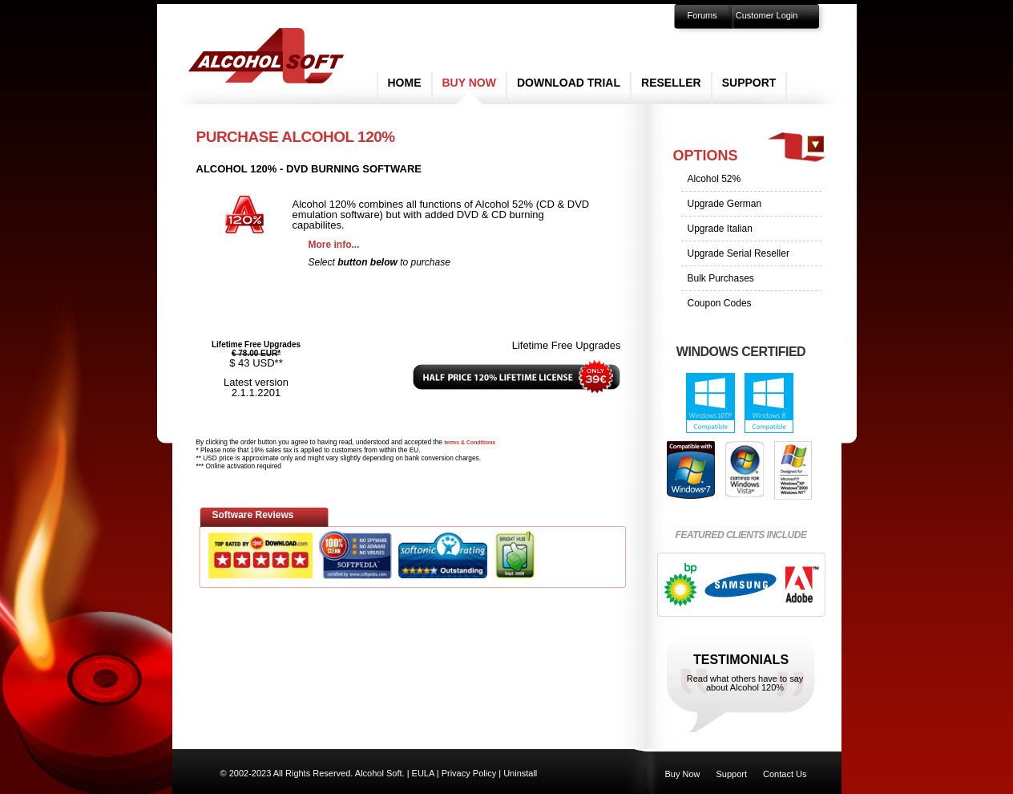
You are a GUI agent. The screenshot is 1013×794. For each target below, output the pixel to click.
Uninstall (520, 773)
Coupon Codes (720, 303)
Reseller (671, 82)
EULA (423, 773)
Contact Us (784, 774)
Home (405, 82)
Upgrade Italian (720, 228)
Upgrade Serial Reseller (738, 253)
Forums (702, 15)
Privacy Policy (469, 773)
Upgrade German (725, 203)
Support (749, 82)
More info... (334, 244)
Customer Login (767, 15)
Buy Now (469, 82)
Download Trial (568, 82)
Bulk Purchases (721, 278)
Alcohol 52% (714, 178)
